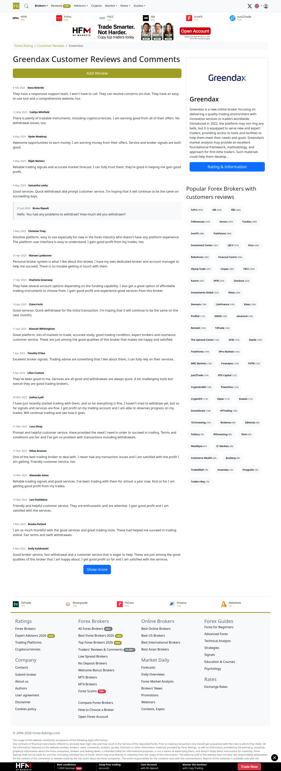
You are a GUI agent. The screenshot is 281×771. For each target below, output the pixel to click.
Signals (209, 654)
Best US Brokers (153, 635)
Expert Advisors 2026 (35, 635)
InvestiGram (201, 410)
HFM (219, 280)
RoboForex (200, 257)
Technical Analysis (217, 641)
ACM (234, 339)
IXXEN (220, 316)
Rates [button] (124, 5)
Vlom (246, 434)
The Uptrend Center (205, 339)
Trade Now (249, 767)
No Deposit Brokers (92, 663)
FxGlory (197, 434)
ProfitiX (198, 316)
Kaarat (197, 280)
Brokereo (228, 422)
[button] (258, 6)
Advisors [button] (80, 5)
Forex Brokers (25, 628)
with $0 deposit (149, 766)
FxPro (197, 210)
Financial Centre (230, 257)
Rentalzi (198, 328)
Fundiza (249, 221)
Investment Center (204, 245)
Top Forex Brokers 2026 (100, 642)
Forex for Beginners (219, 627)
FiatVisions (223, 233)
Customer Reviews (50, 46)
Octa (253, 245)
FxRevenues (200, 221)
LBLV (233, 245)
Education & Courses (219, 662)
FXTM (254, 363)
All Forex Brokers (95, 628)
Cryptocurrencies (27, 649)
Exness (226, 221)
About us (21, 681)
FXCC (249, 269)
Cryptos (96, 5)
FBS (236, 210)
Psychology (212, 668)
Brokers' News (151, 688)
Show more (97, 569)
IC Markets (224, 446)
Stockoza (241, 280)
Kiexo (250, 304)
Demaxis (198, 304)
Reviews (61, 6)
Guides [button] (138, 5)
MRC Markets (201, 363)
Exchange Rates (216, 687)
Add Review (97, 73)
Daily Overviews (153, 674)
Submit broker (25, 674)
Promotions (149, 695)
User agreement (27, 695)
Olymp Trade (201, 269)
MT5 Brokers (87, 677)
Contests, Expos (153, 709)
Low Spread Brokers (93, 656)
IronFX (197, 233)
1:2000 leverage (66, 766)
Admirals (252, 422)
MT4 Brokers (87, 684)
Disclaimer (23, 702)
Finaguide (250, 469)
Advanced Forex (216, 634)
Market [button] (110, 5)
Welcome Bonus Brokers (96, 670)
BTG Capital (227, 375)
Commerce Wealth (203, 458)
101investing (201, 422)
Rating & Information (227, 166)
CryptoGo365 (201, 387)
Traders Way (200, 481)
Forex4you (230, 363)
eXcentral (244, 316)
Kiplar (223, 399)
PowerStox (230, 387)
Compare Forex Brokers (95, 702)
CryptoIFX (199, 399)
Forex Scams (92, 691)
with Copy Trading (194, 766)
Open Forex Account (93, 716)
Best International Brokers (160, 642)
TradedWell (199, 469)
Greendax (204, 99)
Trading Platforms (28, 642)
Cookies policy (25, 709)
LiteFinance (225, 304)
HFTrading (228, 410)
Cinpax (227, 269)
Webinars (148, 702)
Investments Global (205, 292)
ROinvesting (222, 434)
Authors (21, 688)
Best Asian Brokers (155, 649)
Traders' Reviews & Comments (106, 649)
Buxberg (233, 458)
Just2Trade (200, 375)
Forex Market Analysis (157, 681)
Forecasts (148, 667)
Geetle (255, 339)
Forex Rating (23, 46)
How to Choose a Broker (96, 710)
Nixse (234, 292)
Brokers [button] (40, 5)
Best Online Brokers (156, 628)
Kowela (246, 399)
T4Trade (222, 328)
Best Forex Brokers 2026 (100, 635)
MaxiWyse (199, 446)
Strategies (211, 648)
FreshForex (200, 351)
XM (217, 210)
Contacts (21, 667)
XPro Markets (229, 351)
